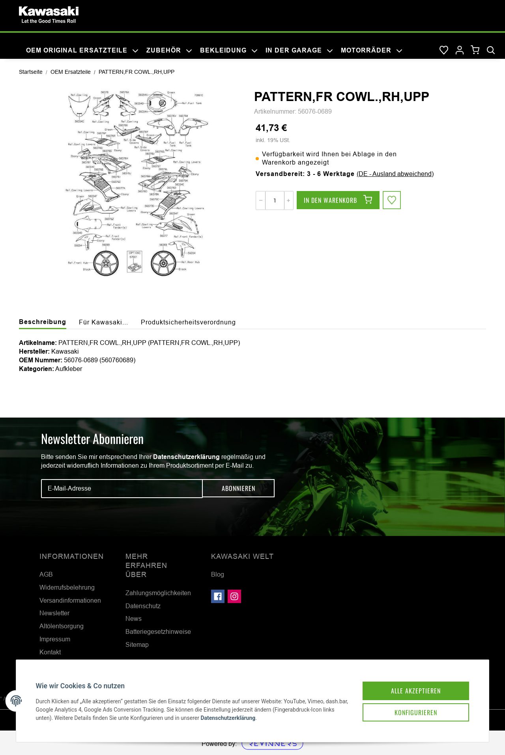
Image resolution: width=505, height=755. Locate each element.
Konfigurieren (412, 708)
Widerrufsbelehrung (67, 587)
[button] (459, 50)
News (133, 618)
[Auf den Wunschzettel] (392, 200)
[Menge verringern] (261, 200)
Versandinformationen (70, 600)
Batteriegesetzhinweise (158, 631)
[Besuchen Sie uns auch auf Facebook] (217, 596)
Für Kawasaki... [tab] (103, 322)
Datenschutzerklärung (186, 457)
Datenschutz (143, 605)
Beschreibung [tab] (42, 322)
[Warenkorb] (475, 50)
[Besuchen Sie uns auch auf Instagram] (234, 596)
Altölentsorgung (61, 625)
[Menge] (274, 200)
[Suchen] (491, 50)
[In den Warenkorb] (338, 200)
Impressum (54, 639)
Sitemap (137, 644)
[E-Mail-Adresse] (122, 488)
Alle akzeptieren (412, 686)
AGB (46, 574)
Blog (217, 574)
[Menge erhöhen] (288, 200)
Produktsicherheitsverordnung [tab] (188, 322)
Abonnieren (238, 488)
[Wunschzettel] (444, 50)
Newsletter (54, 612)
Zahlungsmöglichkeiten (158, 592)
